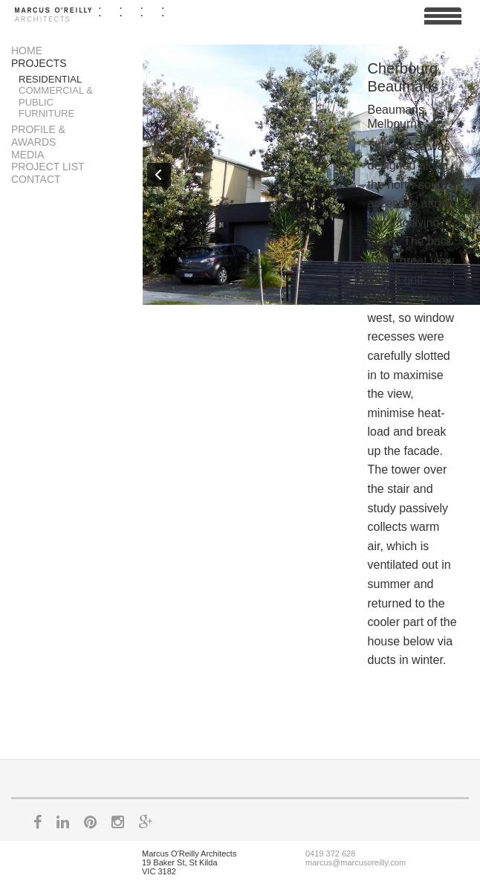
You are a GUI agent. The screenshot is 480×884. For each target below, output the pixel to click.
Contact (36, 179)
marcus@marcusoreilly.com (355, 862)
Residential (50, 79)
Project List (48, 166)
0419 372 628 (330, 853)
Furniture (46, 113)
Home (26, 51)
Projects (39, 63)
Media (27, 155)
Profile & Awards (38, 135)
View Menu (442, 22)
